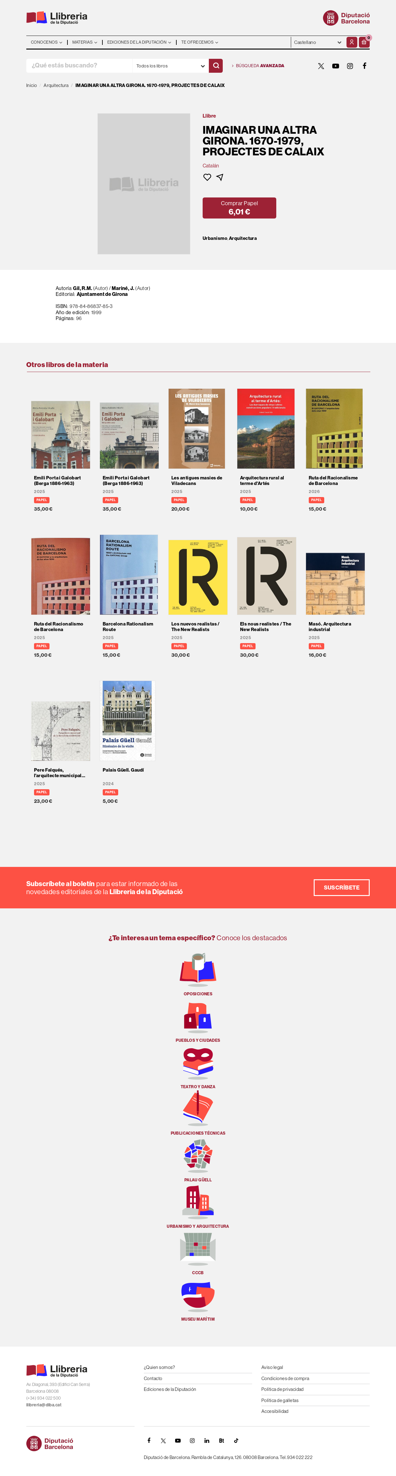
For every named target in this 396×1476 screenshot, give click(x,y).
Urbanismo (215, 238)
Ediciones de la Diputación (170, 1389)
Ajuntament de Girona (102, 294)
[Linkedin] (207, 1441)
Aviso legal (272, 1367)
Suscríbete (342, 887)
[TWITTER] (321, 66)
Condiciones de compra (285, 1378)
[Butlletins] (221, 1441)
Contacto (153, 1378)
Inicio (31, 85)
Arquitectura (243, 238)
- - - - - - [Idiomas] (318, 42)
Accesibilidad (275, 1411)
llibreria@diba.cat (44, 1405)
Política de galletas (280, 1400)
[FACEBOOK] (365, 66)
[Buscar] (216, 66)
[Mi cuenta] (351, 42)
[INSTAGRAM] (350, 66)
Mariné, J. (123, 288)
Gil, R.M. (82, 288)
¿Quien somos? (159, 1367)
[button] (364, 42)
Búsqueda (258, 66)
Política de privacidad (282, 1389)
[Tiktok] (236, 1441)
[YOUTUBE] (336, 66)
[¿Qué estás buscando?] (79, 66)
